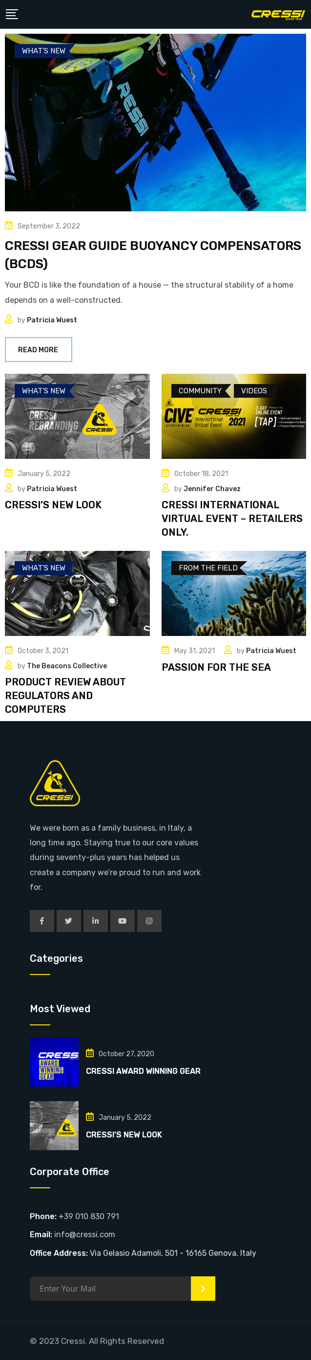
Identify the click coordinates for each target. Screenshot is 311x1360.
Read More (38, 350)
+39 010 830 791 (89, 1216)
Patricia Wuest (52, 320)
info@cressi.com (84, 1234)
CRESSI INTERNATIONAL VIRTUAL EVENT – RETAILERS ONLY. (232, 518)
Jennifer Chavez (212, 489)
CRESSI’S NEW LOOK (53, 505)
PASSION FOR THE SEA (216, 667)
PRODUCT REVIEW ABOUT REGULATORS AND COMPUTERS (65, 695)
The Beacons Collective (67, 666)
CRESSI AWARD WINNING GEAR (143, 1071)
